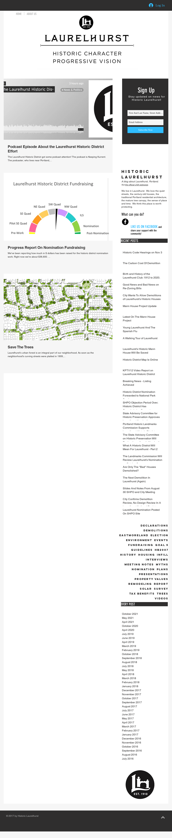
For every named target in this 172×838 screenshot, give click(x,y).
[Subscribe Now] (145, 130)
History (128, 554)
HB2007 (161, 549)
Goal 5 (161, 545)
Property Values (151, 579)
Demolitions (155, 530)
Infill (162, 554)
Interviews (157, 559)
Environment (139, 540)
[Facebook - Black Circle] (125, 222)
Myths (162, 564)
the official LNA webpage (136, 185)
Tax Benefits (142, 593)
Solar (146, 588)
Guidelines (142, 549)
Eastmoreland (133, 535)
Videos (161, 598)
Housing (146, 554)
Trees (162, 593)
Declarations (154, 525)
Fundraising (140, 545)
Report (161, 583)
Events (161, 540)
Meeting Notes (139, 564)
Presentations (153, 574)
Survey (161, 588)
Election (159, 535)
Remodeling (140, 583)
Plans (162, 569)
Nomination (143, 569)
